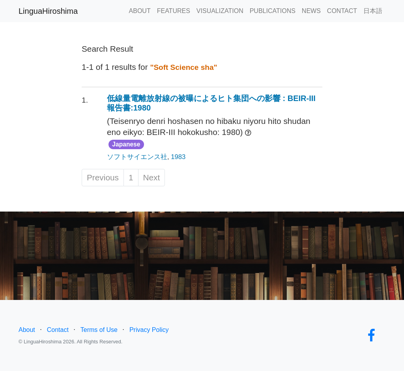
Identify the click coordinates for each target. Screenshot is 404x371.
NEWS (311, 10)
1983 (178, 157)
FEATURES (173, 10)
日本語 (372, 10)
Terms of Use (99, 329)
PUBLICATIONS (273, 10)
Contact (58, 329)
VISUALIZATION (219, 10)
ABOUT (140, 10)
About (27, 329)
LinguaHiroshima (48, 11)
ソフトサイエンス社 (137, 157)
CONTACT (342, 10)
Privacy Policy (149, 329)
